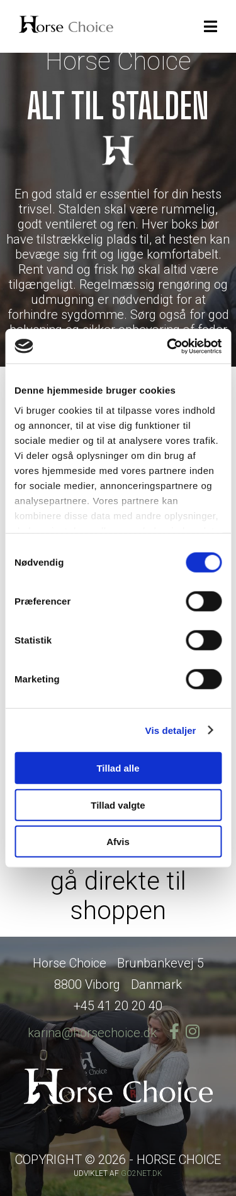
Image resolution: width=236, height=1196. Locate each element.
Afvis (118, 841)
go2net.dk (141, 1173)
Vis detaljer (170, 730)
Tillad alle (117, 768)
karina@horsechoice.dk (92, 1032)
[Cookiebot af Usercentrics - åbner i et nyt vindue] (168, 346)
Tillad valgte (118, 804)
